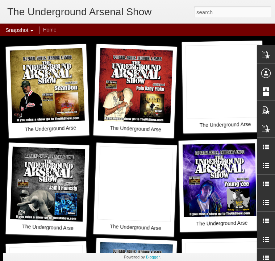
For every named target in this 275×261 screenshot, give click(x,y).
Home (49, 30)
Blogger (152, 257)
